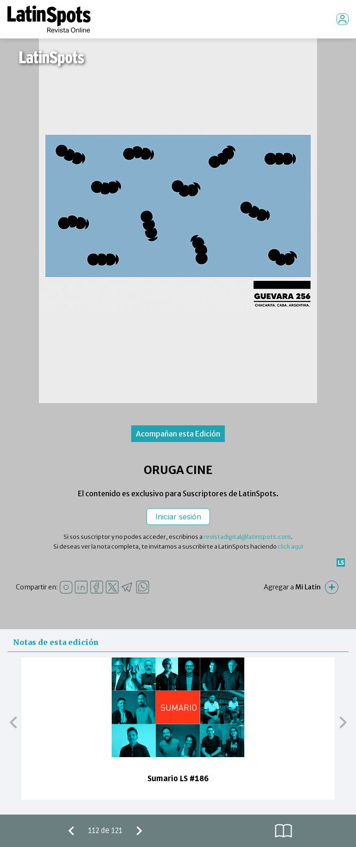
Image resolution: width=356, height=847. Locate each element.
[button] (13, 722)
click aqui (290, 546)
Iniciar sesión (178, 516)
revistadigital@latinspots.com (247, 537)
